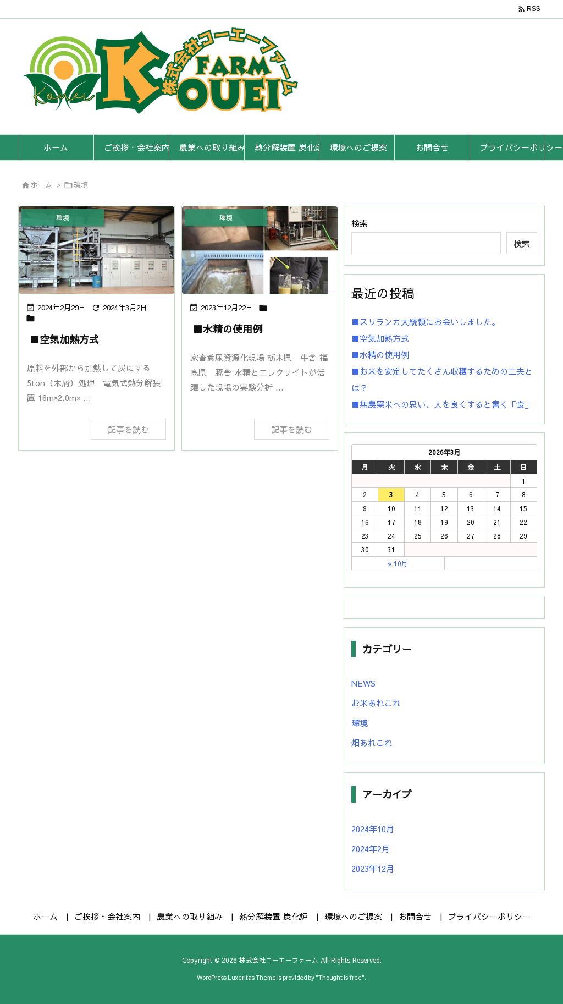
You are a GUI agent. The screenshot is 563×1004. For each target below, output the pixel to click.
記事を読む (128, 429)
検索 (359, 223)
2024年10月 (372, 829)
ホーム (41, 185)
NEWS (363, 683)
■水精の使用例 (227, 329)
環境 (359, 722)
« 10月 (398, 563)
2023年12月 (372, 868)
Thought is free (340, 977)
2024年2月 (370, 848)
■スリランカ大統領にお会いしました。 (425, 321)
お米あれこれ (376, 703)
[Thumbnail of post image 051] (260, 250)
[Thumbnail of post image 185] (96, 250)
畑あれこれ (372, 742)
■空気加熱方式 (64, 339)
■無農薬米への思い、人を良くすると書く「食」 (442, 404)
